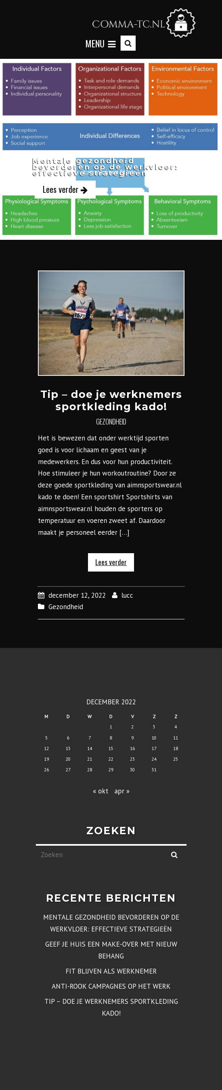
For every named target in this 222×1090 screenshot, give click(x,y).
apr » (122, 790)
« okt (100, 790)
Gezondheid (111, 421)
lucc (127, 595)
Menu (101, 43)
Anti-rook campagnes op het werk (111, 986)
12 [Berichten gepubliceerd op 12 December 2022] (46, 748)
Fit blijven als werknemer (111, 971)
